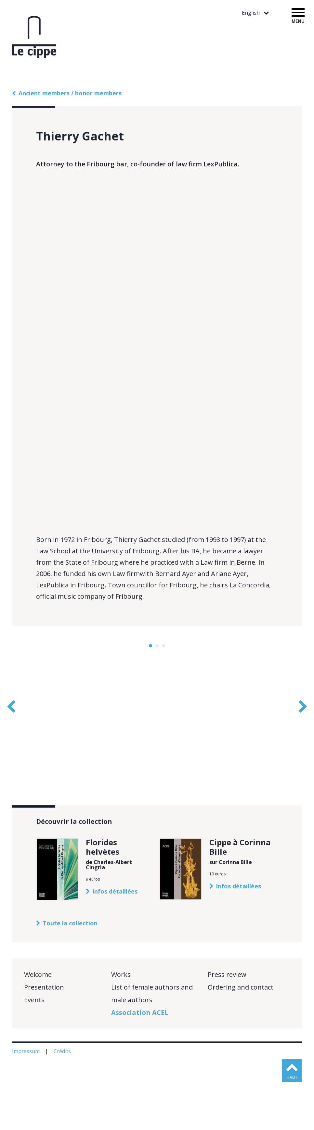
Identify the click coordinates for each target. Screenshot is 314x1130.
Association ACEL (139, 1060)
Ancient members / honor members (70, 93)
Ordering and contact (240, 1035)
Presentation (44, 1035)
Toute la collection (70, 971)
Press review (227, 1022)
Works (121, 1022)
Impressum (26, 1099)
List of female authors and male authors (152, 1041)
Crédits (63, 1099)
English (251, 13)
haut (292, 1125)
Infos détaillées (114, 939)
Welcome (38, 1022)
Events (34, 1047)
